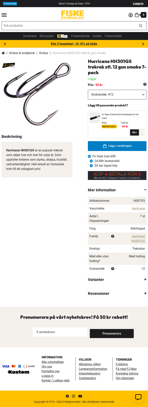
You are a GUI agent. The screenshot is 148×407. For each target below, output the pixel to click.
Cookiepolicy (87, 378)
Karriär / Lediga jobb (56, 380)
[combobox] (68, 25)
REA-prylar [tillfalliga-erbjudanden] (47, 36)
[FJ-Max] (62, 36)
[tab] (117, 190)
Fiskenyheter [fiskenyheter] (10, 3)
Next (143, 44)
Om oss (47, 366)
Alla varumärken (53, 362)
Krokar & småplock (22, 53)
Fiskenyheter (113, 36)
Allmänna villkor (90, 364)
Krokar (43, 53)
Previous (5, 44)
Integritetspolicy (89, 373)
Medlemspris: (109, 126)
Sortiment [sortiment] (29, 36)
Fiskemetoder (80, 36)
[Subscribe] (102, 332)
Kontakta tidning (127, 373)
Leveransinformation (93, 369)
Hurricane (138, 208)
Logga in (138, 3)
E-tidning (122, 364)
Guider (97, 36)
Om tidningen (125, 378)
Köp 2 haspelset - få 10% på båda (74, 44)
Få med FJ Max (126, 369)
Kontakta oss (51, 371)
